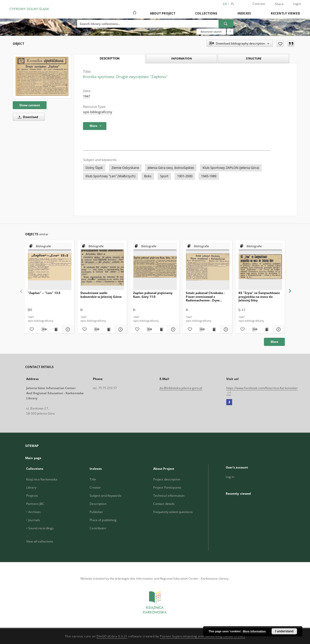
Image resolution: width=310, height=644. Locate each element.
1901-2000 (184, 176)
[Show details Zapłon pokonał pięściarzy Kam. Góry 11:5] (173, 329)
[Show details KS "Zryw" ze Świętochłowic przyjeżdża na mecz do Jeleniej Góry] (278, 329)
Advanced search (211, 31)
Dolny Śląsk (94, 168)
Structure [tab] (253, 58)
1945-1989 (208, 176)
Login (297, 4)
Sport (164, 176)
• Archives (33, 512)
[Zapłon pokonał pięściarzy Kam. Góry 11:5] (155, 266)
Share (279, 4)
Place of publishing (103, 520)
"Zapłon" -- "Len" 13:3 (44, 293)
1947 (86, 96)
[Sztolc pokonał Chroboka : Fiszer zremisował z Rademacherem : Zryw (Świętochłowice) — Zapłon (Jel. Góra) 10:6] (207, 266)
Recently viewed (285, 13)
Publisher (96, 512)
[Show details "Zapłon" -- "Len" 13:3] (67, 329)
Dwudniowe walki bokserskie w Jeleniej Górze (101, 295)
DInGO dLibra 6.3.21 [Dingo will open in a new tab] (112, 636)
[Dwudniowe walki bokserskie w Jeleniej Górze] (102, 266)
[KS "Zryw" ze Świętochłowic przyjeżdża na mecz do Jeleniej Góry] (260, 266)
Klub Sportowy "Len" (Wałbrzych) (110, 176)
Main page (33, 458)
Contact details (164, 504)
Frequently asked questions (173, 512)
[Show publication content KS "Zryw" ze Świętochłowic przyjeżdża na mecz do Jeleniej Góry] (267, 329)
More (274, 342)
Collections (206, 13)
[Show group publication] (49, 246)
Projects (32, 495)
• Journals (33, 520)
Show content (29, 105)
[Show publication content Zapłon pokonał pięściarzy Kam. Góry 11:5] (161, 329)
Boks (147, 176)
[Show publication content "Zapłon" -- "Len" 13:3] (56, 329)
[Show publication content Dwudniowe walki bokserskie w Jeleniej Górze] (109, 329)
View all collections (39, 541)
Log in (230, 477)
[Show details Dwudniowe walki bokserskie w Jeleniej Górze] (120, 329)
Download (27, 117)
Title (93, 479)
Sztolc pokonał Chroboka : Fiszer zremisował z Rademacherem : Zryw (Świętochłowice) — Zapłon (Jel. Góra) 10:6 (206, 296)
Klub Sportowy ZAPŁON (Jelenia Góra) (231, 168)
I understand (284, 631)
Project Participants (167, 487)
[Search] (226, 24)
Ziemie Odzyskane (125, 168)
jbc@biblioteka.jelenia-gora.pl (181, 388)
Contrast (258, 4)
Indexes (244, 13)
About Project (162, 13)
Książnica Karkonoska (41, 479)
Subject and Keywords (105, 495)
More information (254, 631)
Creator (95, 487)
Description (98, 504)
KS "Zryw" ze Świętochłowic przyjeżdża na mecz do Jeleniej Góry (259, 296)
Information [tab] (181, 58)
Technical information (169, 495)
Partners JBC (35, 504)
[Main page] (134, 13)
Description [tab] (109, 58)
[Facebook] (229, 402)
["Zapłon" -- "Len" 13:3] (49, 266)
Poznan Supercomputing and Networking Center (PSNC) (202, 636)
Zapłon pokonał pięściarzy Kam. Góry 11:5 (153, 295)
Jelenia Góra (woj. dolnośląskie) (171, 168)
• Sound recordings (40, 528)
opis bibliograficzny (97, 112)
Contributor (98, 528)
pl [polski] (232, 4)
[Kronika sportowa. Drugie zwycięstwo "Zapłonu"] (42, 76)
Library (31, 487)
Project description (166, 479)
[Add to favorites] (280, 43)
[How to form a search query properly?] (230, 31)
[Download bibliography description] (43, 329)
